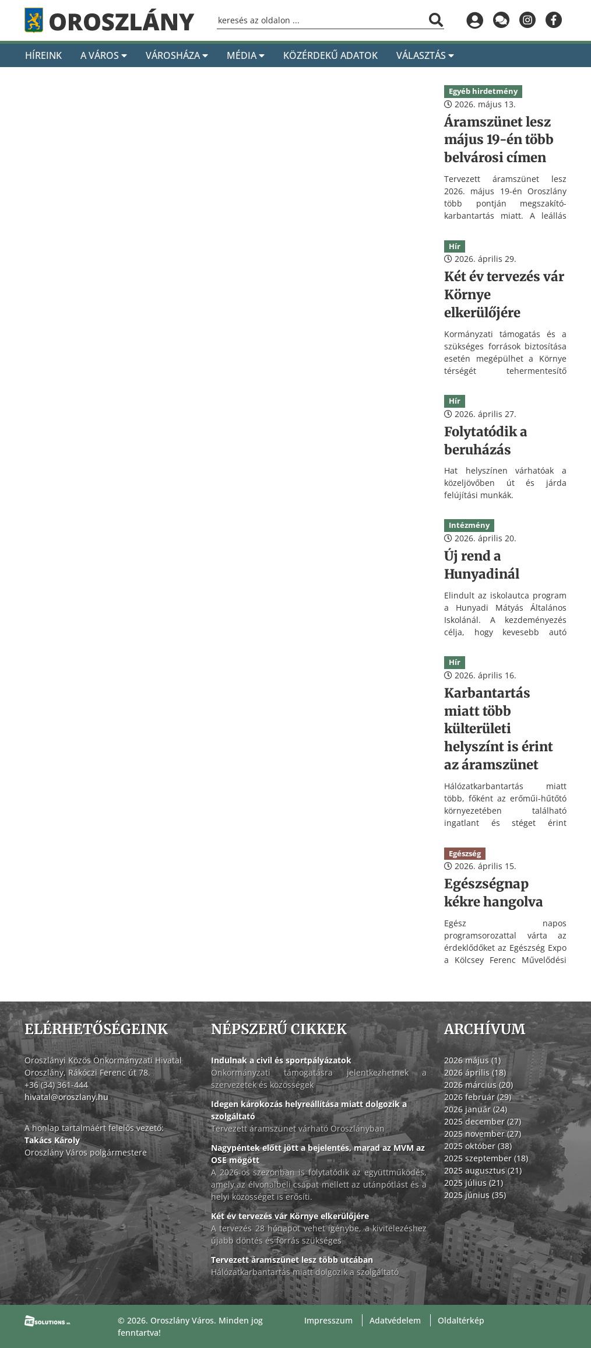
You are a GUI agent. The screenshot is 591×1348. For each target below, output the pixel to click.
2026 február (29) (477, 1096)
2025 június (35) (475, 1194)
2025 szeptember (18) (486, 1158)
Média (246, 55)
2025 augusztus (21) (483, 1170)
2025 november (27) (482, 1133)
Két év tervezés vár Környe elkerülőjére (290, 1215)
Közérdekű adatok (330, 55)
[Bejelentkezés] (475, 20)
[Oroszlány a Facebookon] (553, 20)
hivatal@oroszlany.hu (66, 1096)
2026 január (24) (475, 1109)
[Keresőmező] (330, 20)
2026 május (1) (472, 1060)
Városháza (177, 55)
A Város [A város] (103, 55)
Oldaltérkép (461, 1320)
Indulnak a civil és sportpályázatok (281, 1060)
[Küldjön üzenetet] (501, 20)
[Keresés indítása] (435, 19)
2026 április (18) (475, 1072)
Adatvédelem (395, 1320)
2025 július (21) (473, 1182)
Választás (425, 55)
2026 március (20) (478, 1084)
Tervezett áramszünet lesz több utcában (292, 1259)
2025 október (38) (478, 1145)
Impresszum (328, 1320)
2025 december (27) (482, 1121)
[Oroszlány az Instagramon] (527, 20)
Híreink (43, 55)
